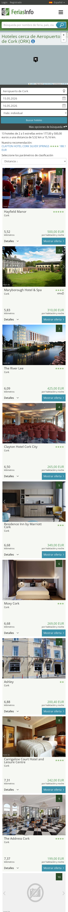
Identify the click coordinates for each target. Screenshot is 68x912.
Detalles (11, 241)
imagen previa (4, 188)
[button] (34, 58)
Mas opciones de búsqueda (45, 127)
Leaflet (32, 84)
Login (4, 2)
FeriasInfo (18, 11)
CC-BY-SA (64, 84)
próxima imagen (64, 188)
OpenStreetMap (48, 84)
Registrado (16, 2)
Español (59, 2)
